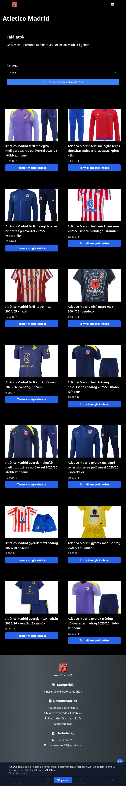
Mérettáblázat (63, 724)
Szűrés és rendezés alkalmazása (63, 82)
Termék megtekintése (32, 168)
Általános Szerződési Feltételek (63, 713)
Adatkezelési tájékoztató (63, 708)
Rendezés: (13, 65)
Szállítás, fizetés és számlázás (63, 718)
